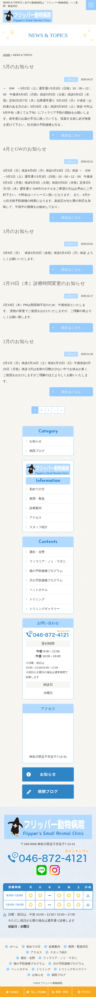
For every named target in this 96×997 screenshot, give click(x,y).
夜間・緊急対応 (78, 946)
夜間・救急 (37, 498)
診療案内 (35, 508)
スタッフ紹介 (38, 527)
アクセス (35, 517)
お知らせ (35, 441)
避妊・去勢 (37, 551)
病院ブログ (37, 450)
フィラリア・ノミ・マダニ (47, 561)
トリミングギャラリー (44, 608)
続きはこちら (71, 135)
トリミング (37, 599)
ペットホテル (38, 589)
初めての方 (37, 489)
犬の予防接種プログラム (46, 580)
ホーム (14, 946)
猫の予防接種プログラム (46, 570)
